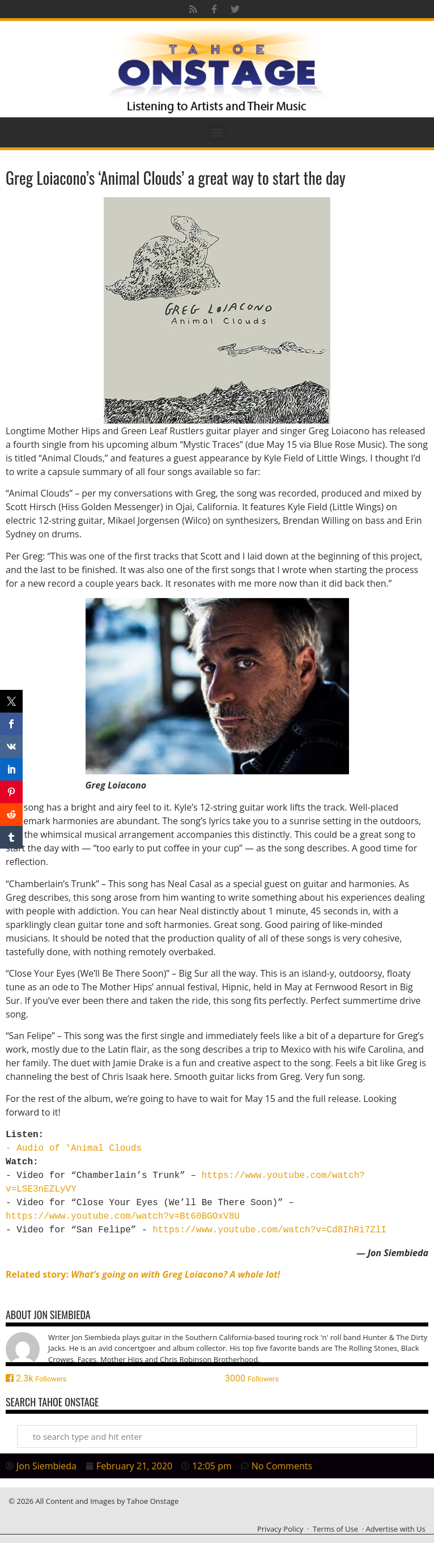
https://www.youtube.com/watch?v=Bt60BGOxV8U (123, 1216)
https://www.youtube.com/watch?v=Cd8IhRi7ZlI (269, 1230)
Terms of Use (335, 1529)
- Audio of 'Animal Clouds (74, 1148)
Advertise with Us (396, 1529)
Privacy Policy (280, 1529)
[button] (217, 132)
